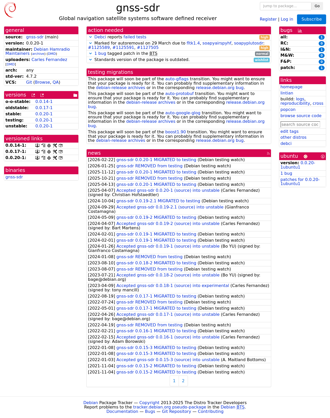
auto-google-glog (183, 112)
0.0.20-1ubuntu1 (297, 165)
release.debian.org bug (220, 87)
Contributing (211, 411)
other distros (293, 137)
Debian (90, 402)
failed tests (134, 36)
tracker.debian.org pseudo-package (169, 407)
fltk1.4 (193, 43)
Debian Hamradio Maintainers (37, 51)
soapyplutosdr (248, 43)
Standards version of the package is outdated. (179, 60)
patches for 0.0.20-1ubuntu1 (300, 181)
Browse (42, 82)
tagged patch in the (179, 53)
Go (317, 6)
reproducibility (295, 103)
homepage (291, 86)
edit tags (289, 131)
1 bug (100, 53)
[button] (90, 36)
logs (300, 99)
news (94, 153)
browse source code (300, 115)
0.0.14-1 (44, 101)
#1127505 (148, 47)
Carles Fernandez (49, 59)
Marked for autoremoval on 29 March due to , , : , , (179, 45)
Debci (100, 36)
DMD (52, 54)
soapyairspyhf (216, 43)
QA (56, 82)
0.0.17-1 (44, 107)
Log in (287, 18)
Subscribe (311, 19)
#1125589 (99, 47)
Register (268, 18)
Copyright (149, 402)
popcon (288, 109)
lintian (286, 93)
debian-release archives (120, 87)
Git (29, 82)
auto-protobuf (179, 93)
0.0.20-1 (44, 113)
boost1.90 (175, 131)
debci (286, 143)
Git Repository (176, 411)
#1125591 (123, 47)
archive (38, 54)
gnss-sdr (35, 36)
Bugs (150, 411)
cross (318, 103)
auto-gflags (177, 78)
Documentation (122, 411)
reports (179, 37)
